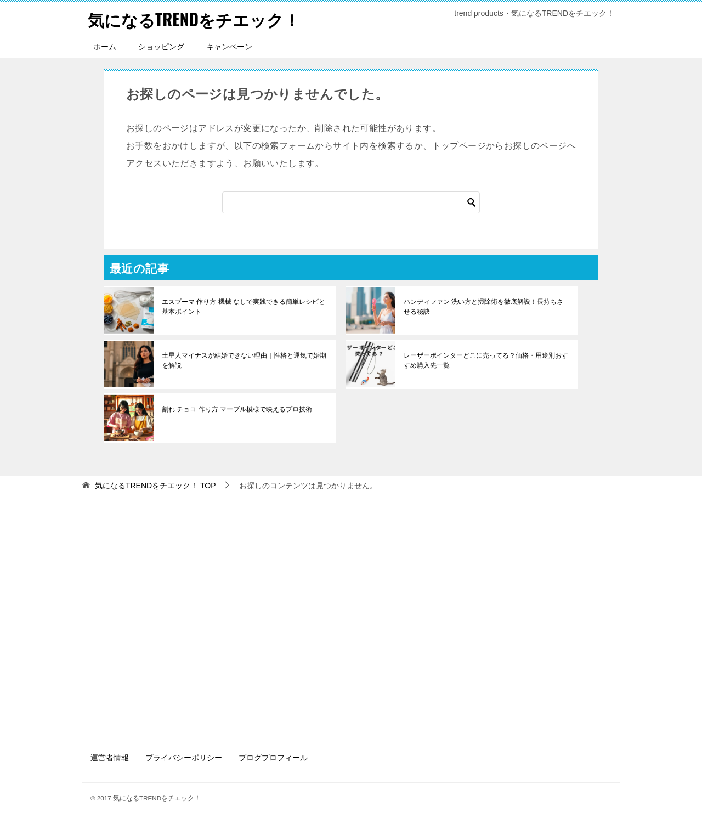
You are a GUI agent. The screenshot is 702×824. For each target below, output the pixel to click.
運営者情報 (109, 757)
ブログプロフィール (273, 757)
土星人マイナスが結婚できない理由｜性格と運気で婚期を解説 (244, 360)
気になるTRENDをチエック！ (194, 19)
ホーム (104, 46)
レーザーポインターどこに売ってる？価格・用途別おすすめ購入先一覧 (486, 360)
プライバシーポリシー (183, 757)
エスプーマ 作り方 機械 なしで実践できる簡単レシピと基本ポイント (243, 306)
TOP (155, 485)
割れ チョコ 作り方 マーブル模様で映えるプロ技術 (237, 409)
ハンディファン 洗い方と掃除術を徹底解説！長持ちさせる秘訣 (483, 306)
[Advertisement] (351, 621)
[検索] (351, 202)
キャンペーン (229, 46)
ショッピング (161, 46)
